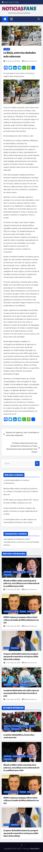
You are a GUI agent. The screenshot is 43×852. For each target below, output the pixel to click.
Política (30, 572)
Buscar (37, 463)
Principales (8, 575)
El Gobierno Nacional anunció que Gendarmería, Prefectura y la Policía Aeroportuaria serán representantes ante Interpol (21, 447)
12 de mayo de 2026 (11, 589)
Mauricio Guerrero (29, 61)
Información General (20, 726)
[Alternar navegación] (11, 19)
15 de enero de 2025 (11, 61)
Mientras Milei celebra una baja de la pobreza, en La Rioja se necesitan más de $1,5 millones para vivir (20, 492)
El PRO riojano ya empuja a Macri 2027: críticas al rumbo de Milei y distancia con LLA (21, 620)
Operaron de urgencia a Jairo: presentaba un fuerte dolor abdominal (22, 434)
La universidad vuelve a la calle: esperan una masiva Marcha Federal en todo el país (21, 693)
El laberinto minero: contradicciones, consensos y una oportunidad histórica (21, 542)
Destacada (7, 572)
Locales (6, 49)
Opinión (22, 572)
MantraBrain (34, 849)
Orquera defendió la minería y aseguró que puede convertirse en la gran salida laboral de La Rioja (20, 511)
